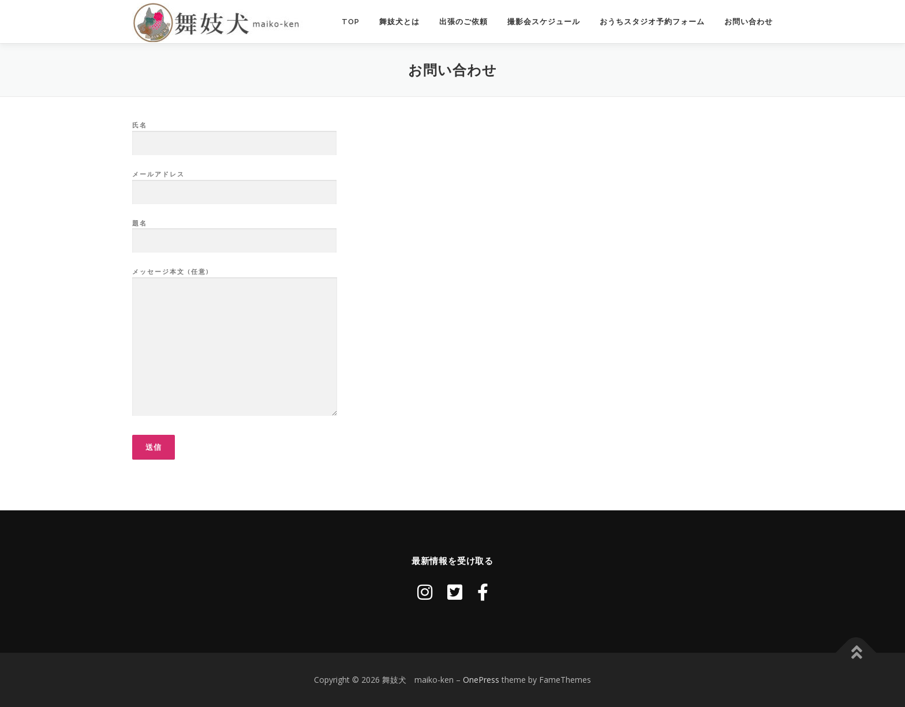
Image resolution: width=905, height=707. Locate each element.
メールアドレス (234, 183)
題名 (234, 232)
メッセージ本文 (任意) (234, 342)
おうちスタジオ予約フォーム (652, 21)
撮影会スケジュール (543, 21)
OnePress (481, 679)
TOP (351, 21)
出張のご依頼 (463, 21)
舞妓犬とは (399, 21)
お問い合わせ (748, 21)
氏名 (234, 134)
